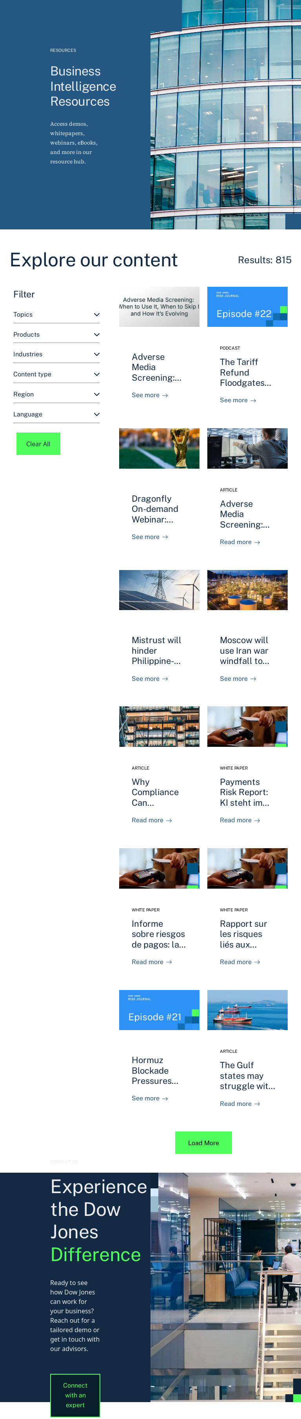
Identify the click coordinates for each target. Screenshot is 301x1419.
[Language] (56, 414)
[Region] (56, 394)
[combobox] (56, 314)
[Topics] (56, 314)
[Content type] (56, 374)
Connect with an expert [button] (75, 1395)
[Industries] (56, 354)
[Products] (56, 334)
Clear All (38, 444)
